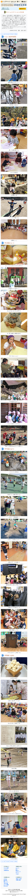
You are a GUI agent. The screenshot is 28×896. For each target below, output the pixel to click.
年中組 (11, 34)
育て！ (19, 1)
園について (6, 881)
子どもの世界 (6, 868)
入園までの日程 (18, 878)
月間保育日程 (6, 870)
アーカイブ (6, 869)
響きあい (24, 1)
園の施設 (5, 880)
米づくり (17, 872)
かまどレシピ (18, 871)
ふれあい (17, 874)
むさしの (13, 1)
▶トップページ (5, 1)
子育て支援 (6, 883)
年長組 (15, 34)
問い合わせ (6, 886)
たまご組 (3, 34)
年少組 (7, 34)
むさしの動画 (6, 884)
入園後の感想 (18, 880)
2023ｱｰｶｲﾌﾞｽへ (22, 8)
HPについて (6, 882)
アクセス (5, 878)
